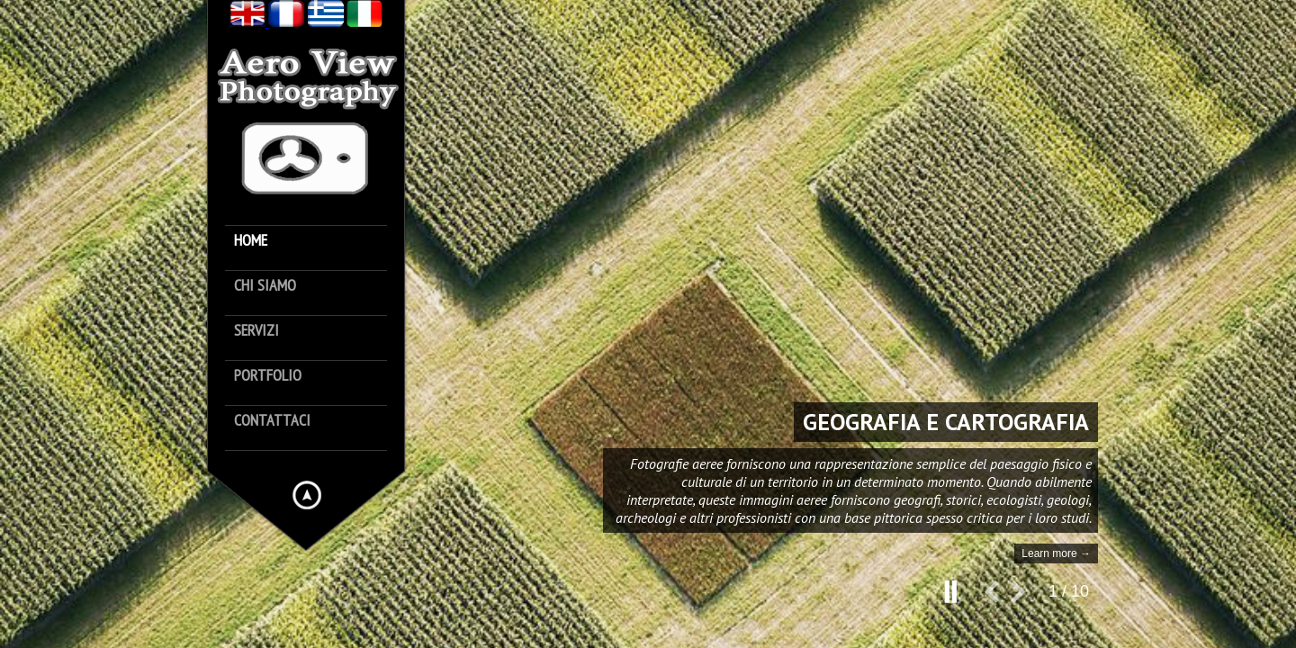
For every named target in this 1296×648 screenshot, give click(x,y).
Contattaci (272, 420)
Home (250, 240)
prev (997, 599)
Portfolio (268, 375)
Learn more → (1056, 553)
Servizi (256, 330)
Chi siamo (265, 285)
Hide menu (306, 495)
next (1024, 599)
